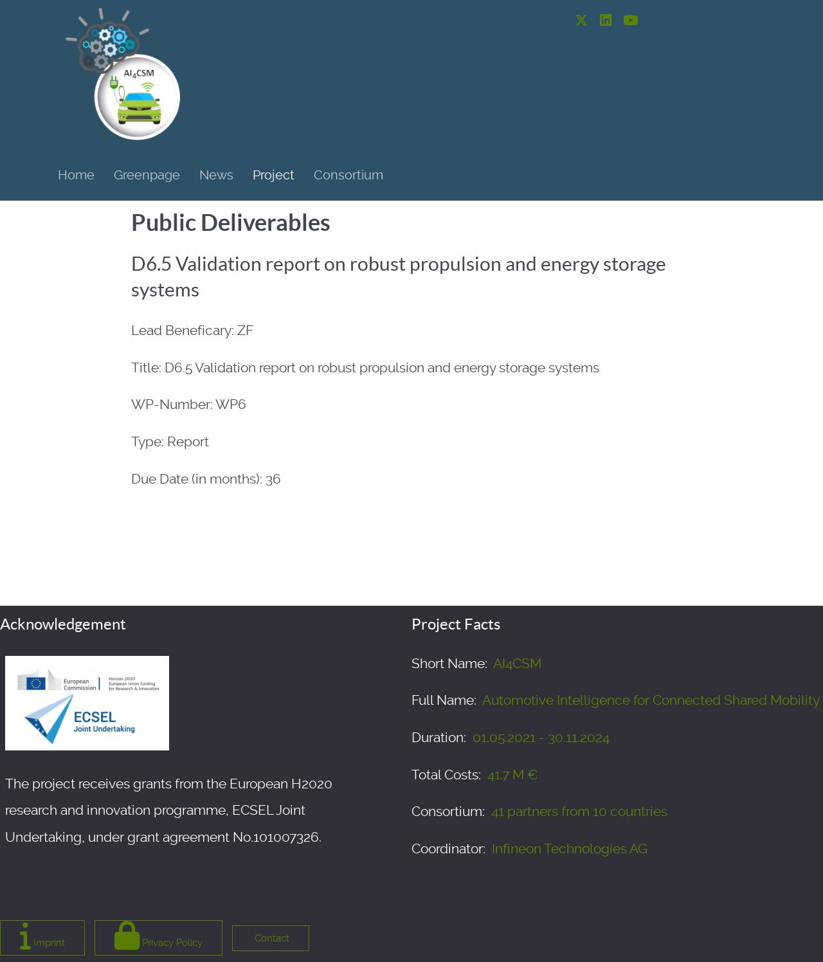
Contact (270, 938)
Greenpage (147, 175)
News (216, 175)
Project (273, 175)
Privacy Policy (158, 935)
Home (76, 175)
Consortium (348, 175)
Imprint (42, 935)
